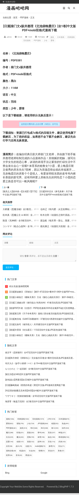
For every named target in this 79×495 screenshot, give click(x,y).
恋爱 (9, 443)
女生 (11, 161)
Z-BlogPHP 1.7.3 (66, 488)
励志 (51, 439)
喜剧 (30, 443)
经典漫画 (71, 37)
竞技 (51, 434)
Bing (7, 474)
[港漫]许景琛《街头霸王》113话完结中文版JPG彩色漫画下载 (37, 331)
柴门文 (15, 67)
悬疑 (30, 434)
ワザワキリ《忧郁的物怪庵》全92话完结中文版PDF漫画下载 (33, 398)
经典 (27, 154)
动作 (65, 430)
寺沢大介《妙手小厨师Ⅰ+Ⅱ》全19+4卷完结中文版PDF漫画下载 (35, 365)
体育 (41, 439)
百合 (61, 448)
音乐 (19, 457)
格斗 (55, 430)
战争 (41, 443)
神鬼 (62, 434)
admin (9, 37)
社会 (32, 452)
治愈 (28, 448)
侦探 (20, 443)
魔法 (20, 439)
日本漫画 (60, 37)
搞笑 (23, 430)
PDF (13, 60)
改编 (19, 154)
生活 (67, 161)
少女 (45, 40)
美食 (61, 452)
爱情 (52, 40)
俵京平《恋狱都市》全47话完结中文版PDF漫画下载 (29, 354)
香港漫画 (63, 439)
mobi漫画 (40, 448)
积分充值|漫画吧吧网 (19, 288)
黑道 (28, 457)
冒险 (20, 425)
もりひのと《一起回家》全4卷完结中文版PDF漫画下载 (30, 370)
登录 (26, 256)
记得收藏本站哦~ (10, 2)
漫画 (52, 37)
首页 (15, 17)
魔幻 (9, 434)
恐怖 (30, 439)
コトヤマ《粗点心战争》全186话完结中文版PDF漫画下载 (31, 226)
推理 (52, 448)
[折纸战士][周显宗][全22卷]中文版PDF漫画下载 (26, 381)
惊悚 (42, 452)
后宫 (9, 448)
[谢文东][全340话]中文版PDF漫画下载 (22, 376)
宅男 (19, 177)
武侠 (62, 443)
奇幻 (34, 430)
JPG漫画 (43, 425)
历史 (51, 443)
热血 (65, 425)
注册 (55, 256)
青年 (41, 434)
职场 (20, 434)
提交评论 (10, 269)
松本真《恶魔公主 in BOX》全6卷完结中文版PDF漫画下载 (31, 215)
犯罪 (9, 457)
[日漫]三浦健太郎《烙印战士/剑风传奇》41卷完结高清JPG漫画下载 (40, 304)
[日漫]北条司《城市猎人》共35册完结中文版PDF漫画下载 (36, 326)
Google (44, 474)
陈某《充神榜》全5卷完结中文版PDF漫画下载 (26, 220)
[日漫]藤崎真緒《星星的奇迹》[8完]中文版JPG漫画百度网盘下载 (35, 387)
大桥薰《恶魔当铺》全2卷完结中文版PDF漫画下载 (28, 209)
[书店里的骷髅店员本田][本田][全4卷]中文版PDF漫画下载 (31, 392)
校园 (55, 425)
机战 (22, 452)
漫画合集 (11, 452)
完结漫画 (26, 40)
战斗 (19, 448)
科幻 (44, 430)
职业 (51, 452)
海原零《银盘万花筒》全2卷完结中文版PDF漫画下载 (29, 403)
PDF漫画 (24, 17)
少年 (13, 108)
